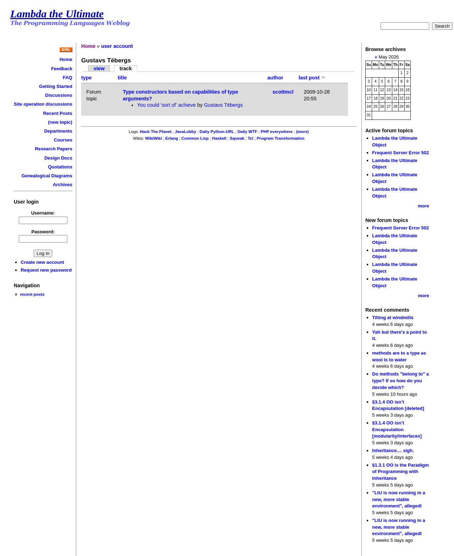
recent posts (32, 294)
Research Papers (53, 148)
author (275, 77)
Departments (58, 131)
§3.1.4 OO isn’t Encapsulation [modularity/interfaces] (397, 429)
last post (312, 77)
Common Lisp (195, 138)
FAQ (67, 77)
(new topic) (60, 122)
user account (117, 46)
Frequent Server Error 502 (400, 152)
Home (66, 59)
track (126, 68)
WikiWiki (153, 138)
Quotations (60, 166)
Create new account (42, 262)
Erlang (171, 138)
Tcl (250, 138)
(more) (302, 131)
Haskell (219, 138)
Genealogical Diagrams (46, 175)
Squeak (237, 138)
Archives (62, 184)
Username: (43, 213)
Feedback (61, 68)
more (423, 205)
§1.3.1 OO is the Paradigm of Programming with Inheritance (400, 471)
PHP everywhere (277, 131)
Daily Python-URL (217, 131)
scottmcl (282, 92)
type (86, 77)
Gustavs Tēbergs (223, 105)
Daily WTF (248, 131)
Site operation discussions (43, 104)
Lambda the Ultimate (57, 14)
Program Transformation (280, 138)
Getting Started (55, 86)
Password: (43, 231)
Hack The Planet (155, 131)
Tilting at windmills (392, 317)
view (99, 68)
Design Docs (58, 158)
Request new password (46, 270)
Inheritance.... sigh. (393, 450)
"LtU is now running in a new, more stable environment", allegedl (398, 499)
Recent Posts (57, 113)
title (122, 77)
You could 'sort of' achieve (166, 105)
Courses (63, 140)
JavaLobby (185, 131)
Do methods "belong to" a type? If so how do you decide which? (400, 380)
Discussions (58, 95)
